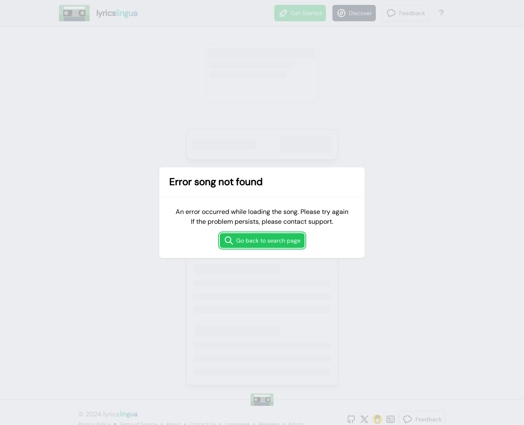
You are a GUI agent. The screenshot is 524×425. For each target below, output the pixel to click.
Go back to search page (262, 240)
